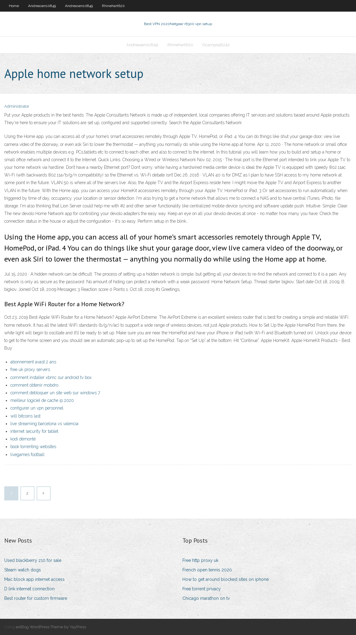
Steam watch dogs (22, 569)
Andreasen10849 (42, 6)
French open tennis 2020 (207, 569)
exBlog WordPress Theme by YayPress (51, 627)
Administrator (16, 106)
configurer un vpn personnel (36, 408)
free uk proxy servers (30, 369)
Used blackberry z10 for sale (32, 560)
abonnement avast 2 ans (33, 361)
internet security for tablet (34, 431)
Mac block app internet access (34, 579)
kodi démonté (23, 438)
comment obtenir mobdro (34, 385)
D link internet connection (29, 588)
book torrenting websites (33, 446)
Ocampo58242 (216, 45)
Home (14, 6)
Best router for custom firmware (35, 598)
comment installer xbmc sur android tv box (51, 377)
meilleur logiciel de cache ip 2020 (42, 400)
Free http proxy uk (200, 560)
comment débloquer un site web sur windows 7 (55, 392)
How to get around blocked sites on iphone (225, 579)
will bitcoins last (25, 416)
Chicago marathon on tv (206, 598)
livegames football (27, 454)
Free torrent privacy (201, 588)
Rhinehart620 (113, 6)
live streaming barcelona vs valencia (44, 423)
